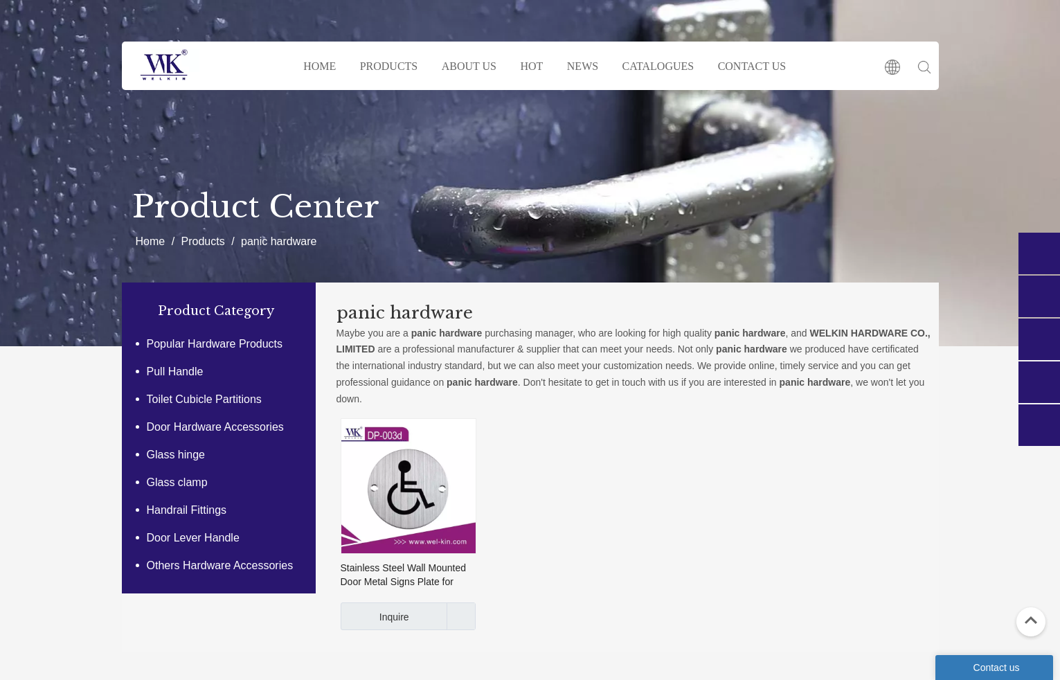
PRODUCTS (389, 66)
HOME (319, 66)
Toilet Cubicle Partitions (204, 399)
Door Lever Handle (193, 538)
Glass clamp (177, 482)
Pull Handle (175, 371)
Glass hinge (176, 454)
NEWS (582, 66)
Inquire (375, 616)
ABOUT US (469, 66)
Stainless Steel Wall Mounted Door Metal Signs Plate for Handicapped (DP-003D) (404, 575)
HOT (531, 66)
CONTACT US (752, 66)
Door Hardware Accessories (215, 427)
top (1031, 620)
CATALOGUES (658, 66)
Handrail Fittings (187, 510)
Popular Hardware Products (215, 344)
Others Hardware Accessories (220, 565)
